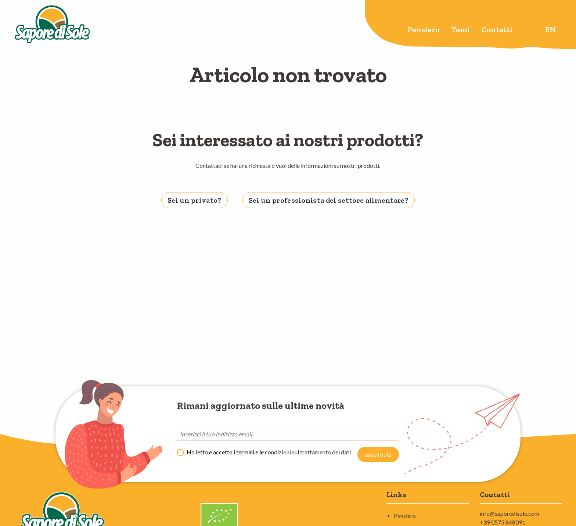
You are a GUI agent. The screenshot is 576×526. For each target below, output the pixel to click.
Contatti (496, 30)
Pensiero (423, 30)
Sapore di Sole (52, 24)
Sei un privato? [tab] (195, 200)
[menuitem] (424, 30)
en (550, 30)
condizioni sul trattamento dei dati (308, 451)
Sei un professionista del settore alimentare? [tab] (328, 200)
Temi (460, 30)
